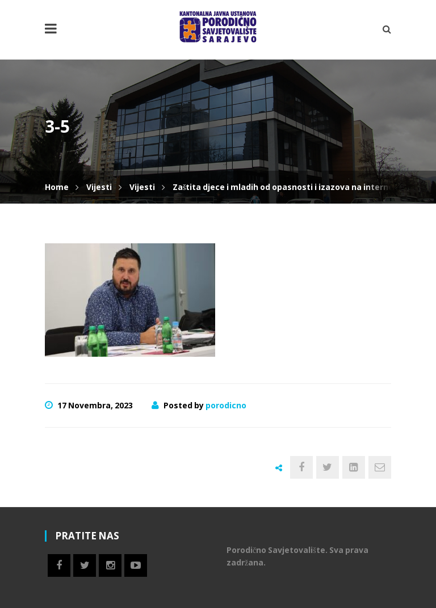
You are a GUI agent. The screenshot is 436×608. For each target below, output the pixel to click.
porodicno (226, 405)
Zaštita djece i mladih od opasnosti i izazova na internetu (288, 186)
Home (57, 186)
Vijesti (99, 186)
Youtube (135, 565)
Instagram (110, 565)
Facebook (59, 565)
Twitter (84, 565)
